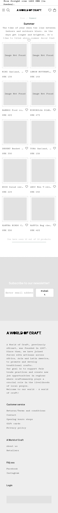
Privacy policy (16, 428)
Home (22, 18)
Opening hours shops (19, 419)
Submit (45, 293)
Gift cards (13, 424)
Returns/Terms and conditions (25, 411)
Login (9, 485)
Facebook (12, 469)
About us (12, 446)
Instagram (12, 473)
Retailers (12, 450)
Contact (11, 415)
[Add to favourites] (26, 71)
